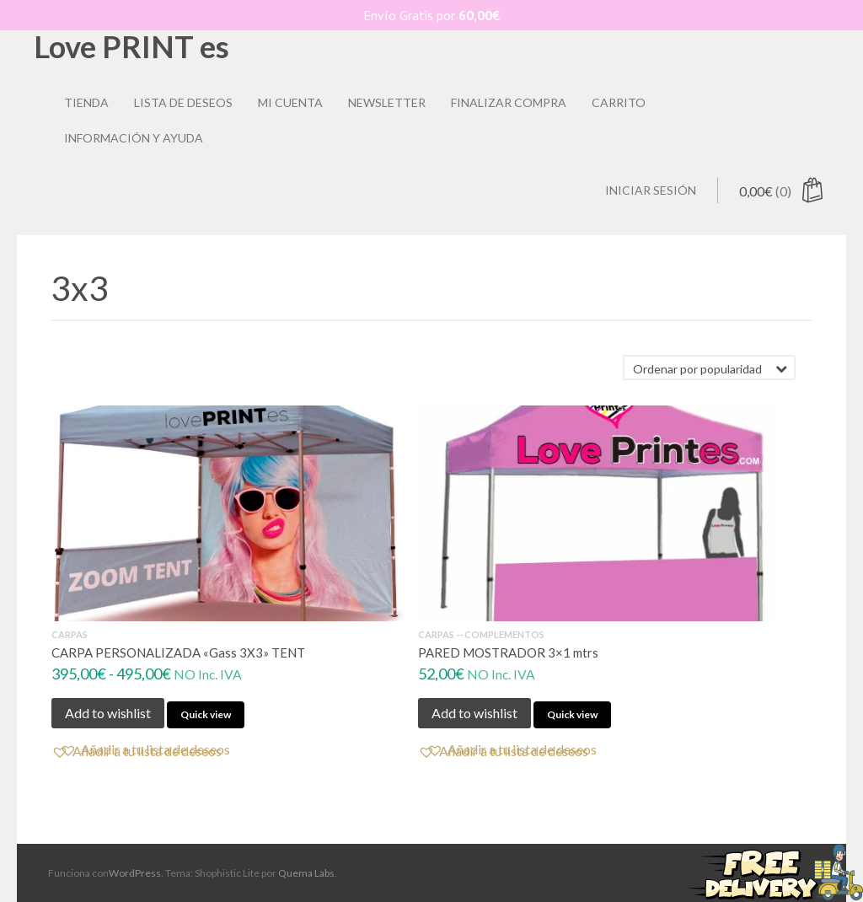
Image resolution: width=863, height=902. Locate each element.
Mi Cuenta (290, 102)
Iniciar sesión (650, 190)
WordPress (135, 873)
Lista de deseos (183, 102)
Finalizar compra (508, 102)
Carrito (619, 102)
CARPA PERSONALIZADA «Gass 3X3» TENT (178, 652)
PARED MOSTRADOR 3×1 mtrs (508, 652)
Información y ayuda (133, 138)
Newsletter (387, 102)
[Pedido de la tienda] (709, 367)
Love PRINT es (131, 46)
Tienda (86, 102)
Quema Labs (306, 873)
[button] (145, 750)
